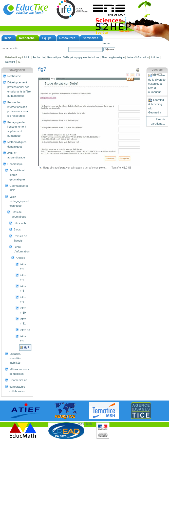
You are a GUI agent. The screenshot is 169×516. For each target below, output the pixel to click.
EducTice (25, 9)
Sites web (20, 223)
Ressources (67, 38)
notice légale (84, 423)
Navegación (17, 70)
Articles (155, 57)
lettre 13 (25, 330)
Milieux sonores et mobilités (19, 371)
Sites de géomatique (113, 57)
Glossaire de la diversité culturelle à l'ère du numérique (156, 84)
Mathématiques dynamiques (16, 144)
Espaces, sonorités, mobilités (15, 358)
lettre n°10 (23, 310)
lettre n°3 (23, 266)
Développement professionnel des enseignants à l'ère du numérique (19, 89)
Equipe (46, 38)
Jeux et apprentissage (16, 155)
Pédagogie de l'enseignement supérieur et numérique (16, 129)
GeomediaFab (18, 380)
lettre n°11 (23, 321)
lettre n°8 (10, 61)
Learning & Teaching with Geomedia (156, 106)
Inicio (7, 38)
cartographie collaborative (17, 389)
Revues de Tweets (20, 238)
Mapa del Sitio (9, 48)
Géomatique (54, 57)
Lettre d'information (137, 57)
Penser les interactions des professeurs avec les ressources (18, 109)
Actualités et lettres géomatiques (17, 175)
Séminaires (90, 38)
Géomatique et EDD (18, 188)
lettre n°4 (23, 277)
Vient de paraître (157, 72)
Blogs (17, 229)
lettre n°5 (23, 288)
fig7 (26, 347)
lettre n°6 (23, 299)
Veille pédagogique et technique (81, 57)
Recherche (26, 38)
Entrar (106, 43)
